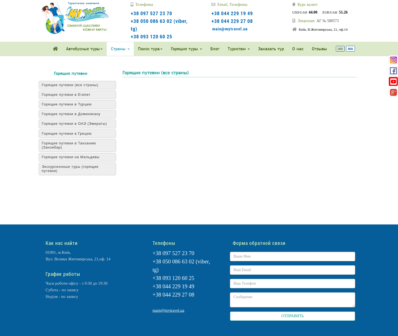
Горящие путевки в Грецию (67, 134)
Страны (120, 48)
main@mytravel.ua (230, 28)
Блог (214, 48)
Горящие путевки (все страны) (70, 85)
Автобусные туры (84, 48)
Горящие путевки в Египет (66, 95)
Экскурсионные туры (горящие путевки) (70, 169)
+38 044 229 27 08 (232, 21)
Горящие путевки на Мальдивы (71, 157)
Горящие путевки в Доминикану (71, 114)
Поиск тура (150, 48)
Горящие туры (186, 48)
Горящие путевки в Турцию (67, 104)
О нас (297, 48)
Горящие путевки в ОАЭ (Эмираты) (74, 124)
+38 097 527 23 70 (151, 13)
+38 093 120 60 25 (151, 36)
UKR (340, 49)
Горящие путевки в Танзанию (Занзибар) (69, 145)
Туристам (239, 48)
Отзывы (319, 48)
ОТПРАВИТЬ (292, 316)
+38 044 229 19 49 (232, 13)
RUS (350, 49)
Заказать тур (271, 48)
